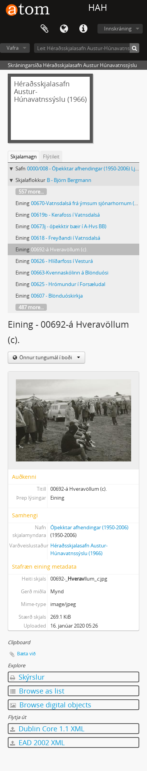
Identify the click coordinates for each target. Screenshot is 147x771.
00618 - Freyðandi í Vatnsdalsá (65, 237)
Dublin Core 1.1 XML (47, 728)
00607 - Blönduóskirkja (57, 295)
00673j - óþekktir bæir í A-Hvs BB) (68, 226)
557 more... (31, 191)
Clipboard (44, 29)
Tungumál (64, 29)
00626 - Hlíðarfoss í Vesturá (62, 261)
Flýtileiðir (83, 29)
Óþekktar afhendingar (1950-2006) (89, 527)
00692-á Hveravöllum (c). (59, 249)
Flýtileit (51, 156)
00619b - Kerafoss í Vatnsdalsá (65, 214)
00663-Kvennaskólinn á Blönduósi (69, 272)
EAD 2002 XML (37, 742)
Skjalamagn (23, 156)
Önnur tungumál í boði (49, 357)
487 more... (31, 307)
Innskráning (118, 28)
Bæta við (26, 653)
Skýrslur (27, 677)
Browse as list (37, 690)
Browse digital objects (50, 704)
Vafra (13, 47)
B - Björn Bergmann (69, 180)
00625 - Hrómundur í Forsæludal (68, 284)
